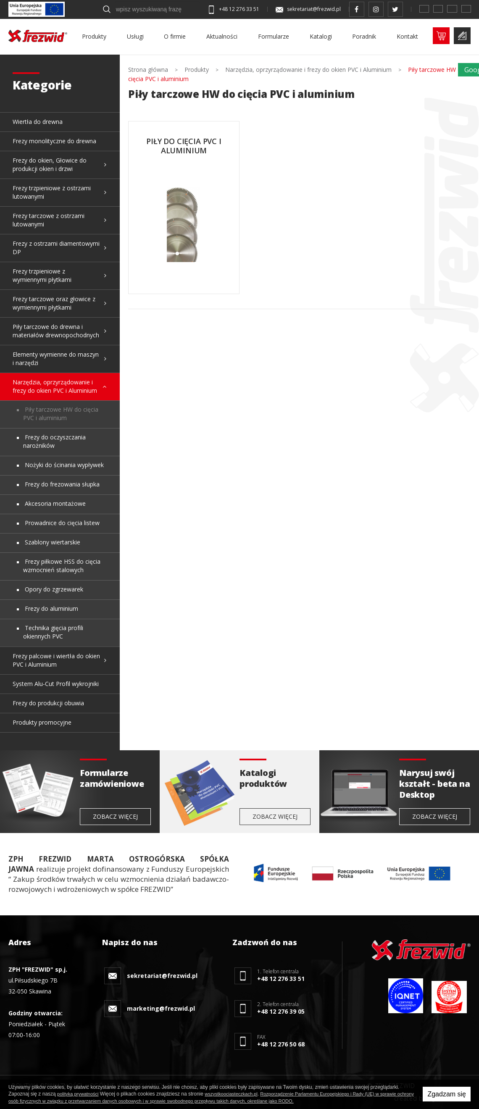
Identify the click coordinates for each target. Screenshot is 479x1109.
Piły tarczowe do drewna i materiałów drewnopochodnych (56, 331)
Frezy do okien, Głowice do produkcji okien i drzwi (50, 164)
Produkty (94, 36)
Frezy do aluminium (50, 608)
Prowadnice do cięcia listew (61, 523)
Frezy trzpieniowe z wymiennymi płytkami (42, 275)
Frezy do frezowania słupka (61, 484)
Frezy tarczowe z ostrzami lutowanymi (48, 220)
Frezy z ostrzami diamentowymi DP (56, 247)
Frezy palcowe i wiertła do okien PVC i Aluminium (56, 660)
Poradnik (364, 36)
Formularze (273, 36)
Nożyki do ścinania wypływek (63, 465)
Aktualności (221, 36)
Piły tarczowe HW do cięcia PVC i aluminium (60, 413)
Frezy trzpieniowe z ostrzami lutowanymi (52, 192)
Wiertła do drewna (38, 122)
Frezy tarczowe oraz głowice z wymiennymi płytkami (54, 303)
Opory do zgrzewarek (53, 589)
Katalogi (321, 36)
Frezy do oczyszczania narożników (54, 441)
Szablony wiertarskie (51, 542)
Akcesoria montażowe (54, 503)
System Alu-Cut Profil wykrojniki (56, 684)
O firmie (175, 36)
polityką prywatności (77, 1093)
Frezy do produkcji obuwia (48, 703)
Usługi (135, 36)
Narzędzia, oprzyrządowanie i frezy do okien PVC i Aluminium (55, 386)
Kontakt (407, 36)
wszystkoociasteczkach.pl (231, 1093)
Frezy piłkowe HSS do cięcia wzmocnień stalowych (61, 565)
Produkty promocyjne (42, 722)
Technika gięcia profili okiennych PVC (53, 632)
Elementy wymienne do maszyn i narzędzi (56, 358)
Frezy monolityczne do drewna (54, 141)
